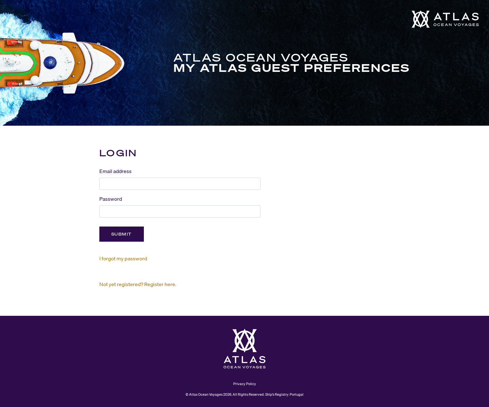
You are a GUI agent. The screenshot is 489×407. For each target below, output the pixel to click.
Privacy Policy (244, 384)
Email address (115, 171)
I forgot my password (123, 258)
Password (110, 199)
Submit (121, 234)
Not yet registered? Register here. (137, 284)
